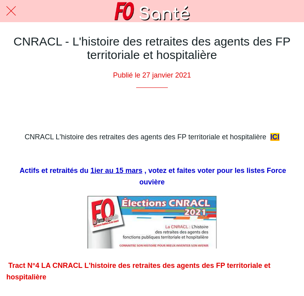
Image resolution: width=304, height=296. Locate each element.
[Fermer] (11, 11)
